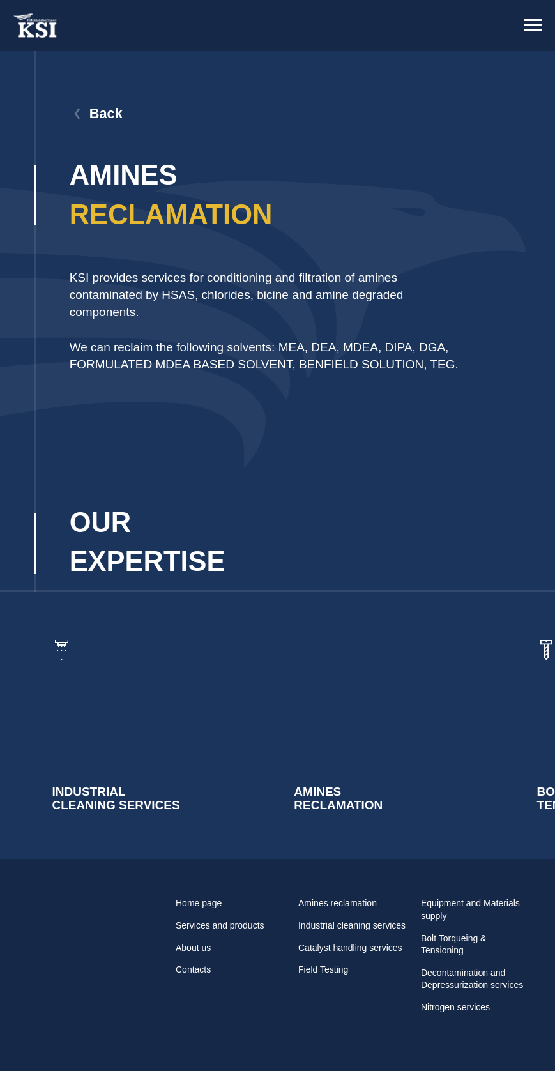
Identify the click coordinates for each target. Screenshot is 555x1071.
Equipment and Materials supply (470, 909)
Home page (199, 903)
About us (193, 948)
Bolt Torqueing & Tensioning (453, 944)
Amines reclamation (337, 903)
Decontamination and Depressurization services (472, 979)
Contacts (193, 969)
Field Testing (323, 969)
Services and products (220, 925)
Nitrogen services (455, 1007)
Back (106, 113)
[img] (147, 726)
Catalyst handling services (350, 948)
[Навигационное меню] (533, 25)
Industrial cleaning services (352, 925)
